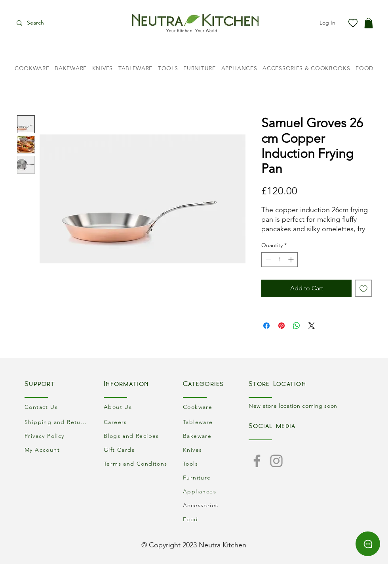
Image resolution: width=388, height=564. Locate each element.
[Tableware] (216, 422)
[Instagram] (276, 461)
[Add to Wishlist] (363, 288)
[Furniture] (216, 477)
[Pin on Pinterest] (281, 325)
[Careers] (136, 422)
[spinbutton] (279, 260)
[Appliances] (216, 491)
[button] (368, 23)
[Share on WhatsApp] (296, 325)
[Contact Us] (57, 407)
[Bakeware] (216, 436)
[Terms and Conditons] (136, 463)
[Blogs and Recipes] (136, 436)
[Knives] (216, 450)
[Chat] (368, 543)
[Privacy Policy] (57, 436)
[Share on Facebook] (266, 325)
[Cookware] (216, 407)
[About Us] (136, 407)
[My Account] (57, 450)
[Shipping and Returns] (57, 422)
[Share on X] (311, 325)
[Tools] (216, 463)
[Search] (52, 23)
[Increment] (292, 260)
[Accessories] (216, 505)
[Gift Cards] (136, 450)
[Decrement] (267, 260)
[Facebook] (257, 461)
